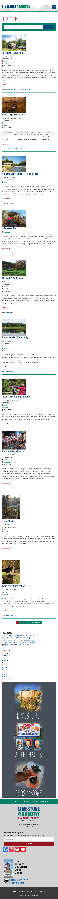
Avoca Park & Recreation (13, 586)
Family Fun (15, 148)
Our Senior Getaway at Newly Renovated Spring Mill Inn (19, 642)
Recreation (27, 89)
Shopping (5, 676)
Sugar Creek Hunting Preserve (16, 396)
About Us (13, 801)
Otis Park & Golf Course (13, 278)
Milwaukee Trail (9, 228)
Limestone (21, 148)
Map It (5, 61)
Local (3, 670)
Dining (4, 658)
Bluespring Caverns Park (13, 114)
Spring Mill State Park (12, 52)
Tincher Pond (8, 521)
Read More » (6, 85)
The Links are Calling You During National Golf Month (18, 640)
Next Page (37, 622)
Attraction (5, 655)
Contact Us (24, 801)
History (4, 665)
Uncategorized (6, 679)
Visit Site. (6, 64)
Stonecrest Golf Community (15, 337)
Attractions (10, 89)
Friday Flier (44, 801)
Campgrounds (16, 89)
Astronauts (5, 653)
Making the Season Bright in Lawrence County (16, 638)
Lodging (22, 89)
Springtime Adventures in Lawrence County (15, 645)
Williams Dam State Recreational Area (20, 173)
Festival (4, 662)
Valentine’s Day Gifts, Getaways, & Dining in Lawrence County (20, 635)
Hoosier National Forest (13, 451)
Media (34, 801)
